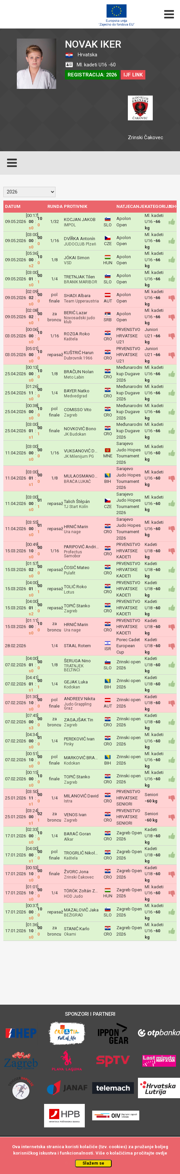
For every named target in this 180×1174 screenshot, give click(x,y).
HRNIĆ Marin (76, 526)
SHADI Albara (77, 295)
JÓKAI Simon (76, 257)
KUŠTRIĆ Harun (79, 352)
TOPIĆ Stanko (77, 605)
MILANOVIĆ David (81, 795)
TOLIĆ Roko (75, 586)
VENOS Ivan (75, 814)
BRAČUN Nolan (79, 371)
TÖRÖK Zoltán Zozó (83, 890)
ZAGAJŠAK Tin (78, 719)
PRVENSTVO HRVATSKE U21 (128, 335)
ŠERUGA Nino (77, 660)
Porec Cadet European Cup (128, 646)
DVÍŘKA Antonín (79, 238)
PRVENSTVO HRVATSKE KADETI (128, 550)
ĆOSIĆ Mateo (76, 567)
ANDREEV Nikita (79, 698)
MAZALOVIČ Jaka (81, 909)
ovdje (161, 1153)
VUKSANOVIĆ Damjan (85, 450)
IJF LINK (133, 75)
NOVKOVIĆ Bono (80, 428)
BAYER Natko (76, 390)
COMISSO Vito (78, 409)
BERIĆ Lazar (75, 312)
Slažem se (93, 1163)
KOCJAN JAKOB (80, 219)
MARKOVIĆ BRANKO (84, 757)
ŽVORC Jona (76, 871)
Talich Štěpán (77, 501)
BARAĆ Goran (77, 833)
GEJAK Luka (76, 681)
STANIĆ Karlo (76, 928)
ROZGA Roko (77, 333)
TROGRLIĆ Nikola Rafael (87, 852)
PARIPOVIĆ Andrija (81, 546)
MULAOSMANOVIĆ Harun (88, 476)
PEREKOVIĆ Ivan (79, 738)
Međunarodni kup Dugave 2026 (129, 373)
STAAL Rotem (77, 645)
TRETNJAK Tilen (79, 276)
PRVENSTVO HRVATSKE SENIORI (128, 797)
